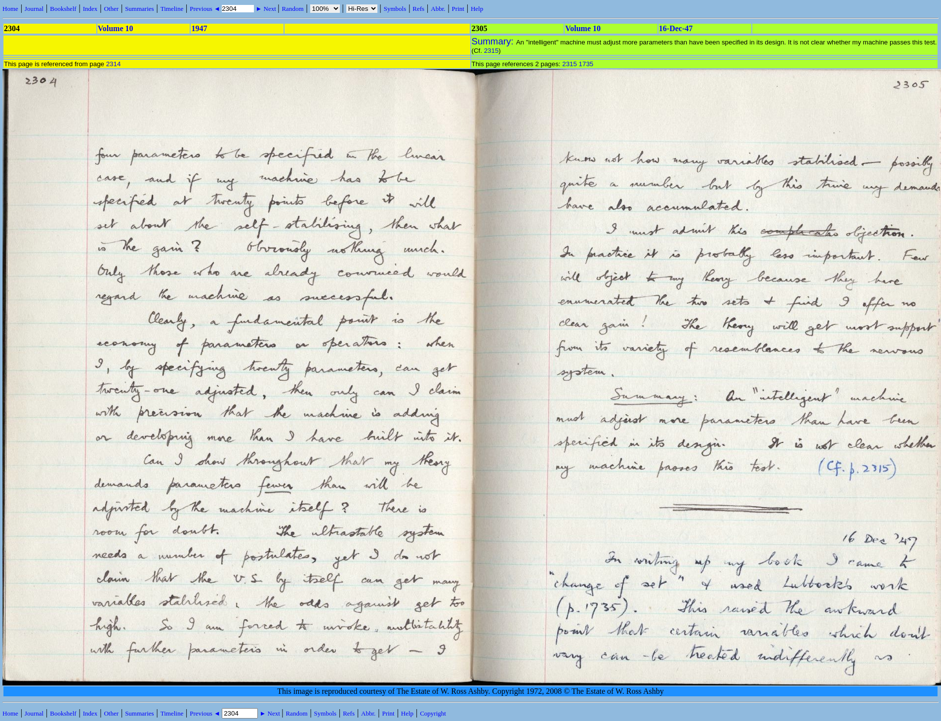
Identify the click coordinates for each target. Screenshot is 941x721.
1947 (199, 28)
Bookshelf (63, 8)
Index (90, 8)
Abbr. (438, 8)
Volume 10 (115, 28)
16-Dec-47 (676, 28)
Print (458, 8)
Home (10, 8)
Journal (34, 8)
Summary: (494, 41)
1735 (586, 64)
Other (111, 8)
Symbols (395, 8)
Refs (418, 8)
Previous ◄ (206, 8)
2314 (113, 64)
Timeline (172, 8)
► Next (266, 8)
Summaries (139, 8)
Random (292, 8)
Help (477, 8)
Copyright (433, 713)
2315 (491, 50)
